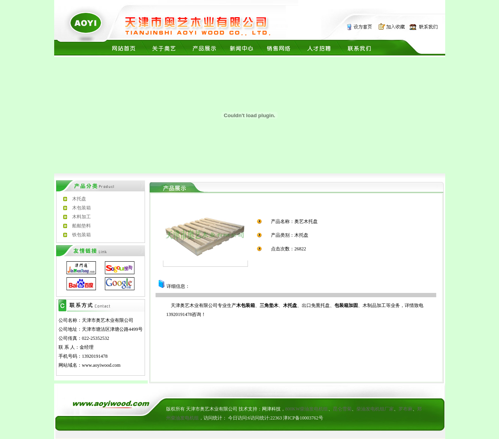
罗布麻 (405, 409)
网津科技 (271, 409)
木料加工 (81, 217)
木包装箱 (81, 208)
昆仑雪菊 (342, 409)
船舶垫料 (81, 225)
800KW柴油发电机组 (306, 409)
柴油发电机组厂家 (375, 409)
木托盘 (79, 199)
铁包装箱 (81, 234)
